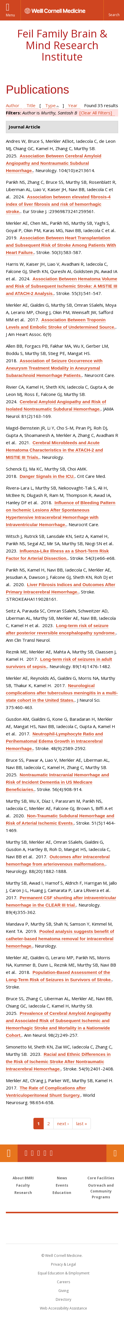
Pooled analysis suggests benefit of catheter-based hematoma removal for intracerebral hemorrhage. (60, 938)
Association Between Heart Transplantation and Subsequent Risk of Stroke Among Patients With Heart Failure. (61, 245)
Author (12, 105)
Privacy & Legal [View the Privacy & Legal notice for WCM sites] (63, 1264)
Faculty (23, 1185)
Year (72, 105)
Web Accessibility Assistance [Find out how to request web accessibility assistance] (63, 1308)
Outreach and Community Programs (101, 1191)
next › (63, 1123)
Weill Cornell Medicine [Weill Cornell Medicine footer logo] (62, 1222)
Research (23, 1192)
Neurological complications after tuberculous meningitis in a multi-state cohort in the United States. (62, 693)
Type (50, 105)
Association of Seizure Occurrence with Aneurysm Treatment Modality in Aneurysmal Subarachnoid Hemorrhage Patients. (54, 368)
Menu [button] (10, 15)
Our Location (9, 1153)
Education (61, 1192)
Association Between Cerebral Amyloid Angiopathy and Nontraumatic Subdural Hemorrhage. (53, 163)
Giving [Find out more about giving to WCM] (63, 1290)
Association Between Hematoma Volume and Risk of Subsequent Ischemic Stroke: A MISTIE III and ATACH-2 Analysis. (61, 286)
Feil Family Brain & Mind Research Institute (62, 45)
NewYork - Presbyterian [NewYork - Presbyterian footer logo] (62, 1234)
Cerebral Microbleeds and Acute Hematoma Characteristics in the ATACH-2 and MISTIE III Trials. (54, 450)
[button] (113, 10)
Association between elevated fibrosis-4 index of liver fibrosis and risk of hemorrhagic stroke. (58, 204)
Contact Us (115, 1153)
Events (62, 1185)
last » (81, 1123)
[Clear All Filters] (95, 113)
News (62, 1178)
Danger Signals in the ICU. (47, 476)
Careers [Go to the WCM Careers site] (63, 1281)
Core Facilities (100, 1178)
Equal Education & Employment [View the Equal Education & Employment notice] (63, 1273)
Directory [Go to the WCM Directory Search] (63, 1299)
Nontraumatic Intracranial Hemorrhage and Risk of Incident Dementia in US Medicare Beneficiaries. (57, 782)
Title (30, 105)
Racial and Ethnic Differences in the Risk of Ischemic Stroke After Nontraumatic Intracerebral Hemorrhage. (58, 1061)
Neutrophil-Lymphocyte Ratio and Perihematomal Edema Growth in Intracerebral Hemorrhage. (54, 741)
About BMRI (23, 1178)
